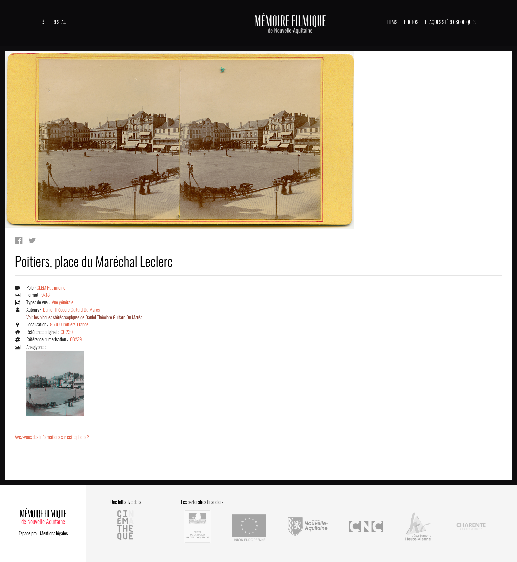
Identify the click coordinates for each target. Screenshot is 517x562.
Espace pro (28, 533)
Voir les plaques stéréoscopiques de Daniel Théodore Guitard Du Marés (84, 317)
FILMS (392, 22)
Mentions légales (54, 533)
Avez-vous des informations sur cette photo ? (52, 437)
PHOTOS (411, 22)
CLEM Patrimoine (51, 287)
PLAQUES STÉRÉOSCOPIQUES (450, 22)
